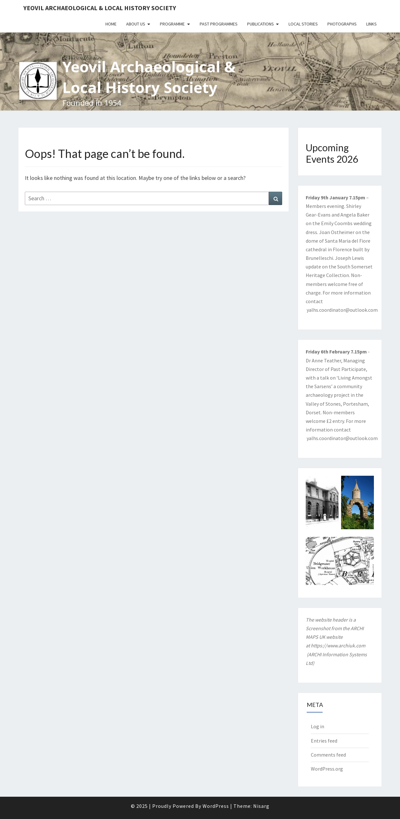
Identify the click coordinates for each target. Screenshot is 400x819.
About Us (135, 24)
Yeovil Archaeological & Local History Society (99, 8)
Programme (172, 24)
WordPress (216, 806)
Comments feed (328, 754)
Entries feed (324, 740)
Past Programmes (219, 24)
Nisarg (261, 806)
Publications (260, 24)
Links (371, 24)
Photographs (342, 24)
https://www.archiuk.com (338, 645)
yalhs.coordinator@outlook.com (342, 310)
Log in (317, 726)
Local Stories (303, 24)
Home (111, 24)
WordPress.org (327, 769)
